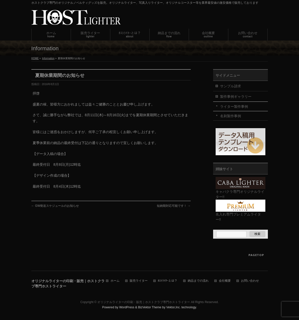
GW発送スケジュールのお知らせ (55, 206)
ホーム (115, 280)
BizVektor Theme (149, 307)
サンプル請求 (230, 86)
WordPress (126, 307)
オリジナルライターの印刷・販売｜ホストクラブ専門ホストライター (143, 302)
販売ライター (139, 280)
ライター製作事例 (234, 106)
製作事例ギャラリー (235, 97)
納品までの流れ (198, 280)
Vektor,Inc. (173, 307)
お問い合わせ (250, 280)
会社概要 (225, 280)
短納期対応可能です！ (173, 206)
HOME (35, 58)
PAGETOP (256, 255)
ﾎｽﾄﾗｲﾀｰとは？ (167, 280)
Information (48, 58)
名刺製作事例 (230, 116)
